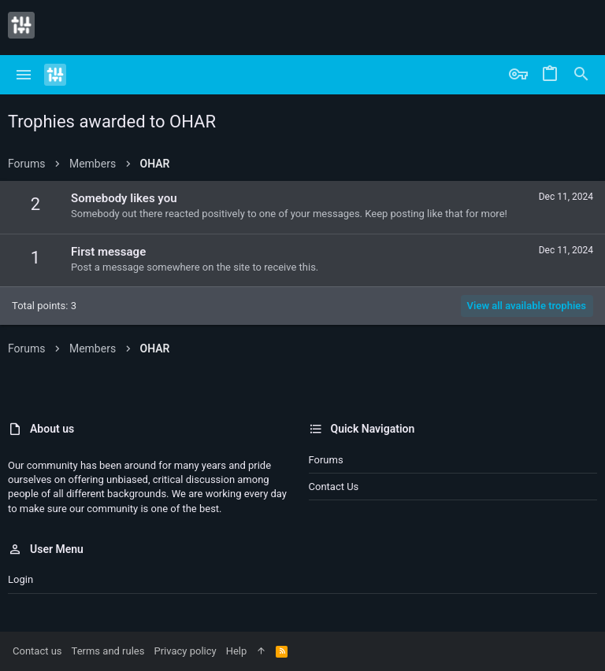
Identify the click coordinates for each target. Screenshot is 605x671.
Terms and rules (108, 651)
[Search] (581, 74)
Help (236, 651)
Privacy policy (185, 651)
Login (20, 579)
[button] (24, 75)
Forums (326, 460)
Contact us (334, 486)
